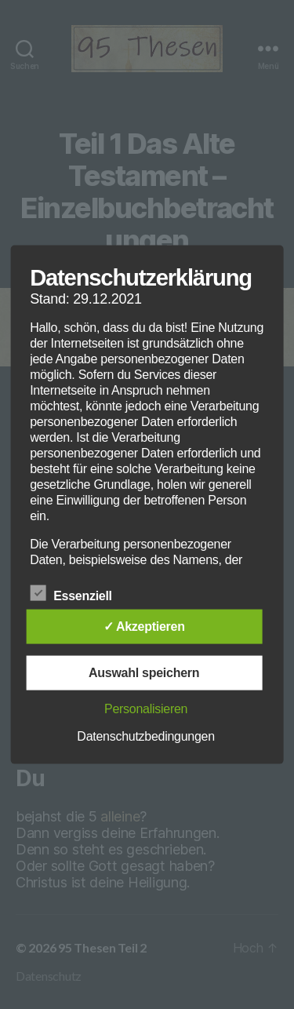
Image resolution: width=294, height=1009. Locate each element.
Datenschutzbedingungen (146, 735)
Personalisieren (145, 708)
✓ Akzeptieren (144, 625)
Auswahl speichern (144, 672)
